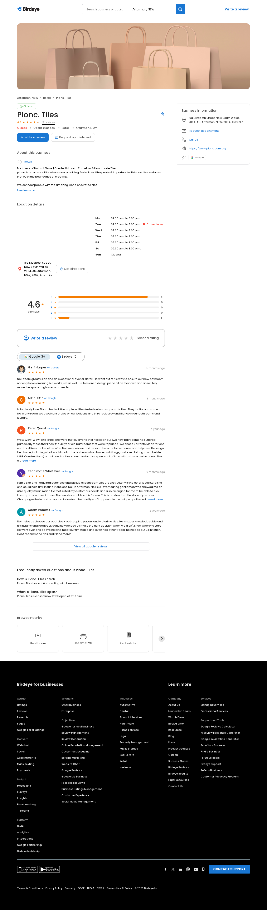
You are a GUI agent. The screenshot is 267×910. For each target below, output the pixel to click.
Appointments (26, 757)
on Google (53, 367)
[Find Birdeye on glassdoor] (203, 869)
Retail (47, 98)
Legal (123, 736)
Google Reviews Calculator (218, 726)
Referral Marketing (73, 757)
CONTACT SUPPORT (229, 869)
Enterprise (68, 711)
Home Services (129, 729)
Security (70, 888)
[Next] (162, 639)
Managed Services (212, 704)
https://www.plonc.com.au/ (207, 148)
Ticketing (23, 810)
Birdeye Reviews (178, 767)
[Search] (180, 9)
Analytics (23, 832)
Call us (193, 140)
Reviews (22, 711)
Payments (23, 770)
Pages (21, 723)
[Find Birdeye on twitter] (173, 869)
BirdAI (20, 826)
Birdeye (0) (67, 357)
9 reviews (48, 122)
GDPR (81, 888)
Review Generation (74, 739)
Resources (175, 729)
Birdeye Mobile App (29, 851)
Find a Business (210, 751)
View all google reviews (90, 546)
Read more (26, 190)
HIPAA (90, 888)
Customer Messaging (75, 751)
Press (171, 742)
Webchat (23, 745)
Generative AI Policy (119, 888)
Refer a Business (211, 770)
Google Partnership (29, 844)
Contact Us (175, 786)
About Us (174, 704)
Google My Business (74, 776)
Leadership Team (179, 711)
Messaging (24, 785)
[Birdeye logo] (29, 9)
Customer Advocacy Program (220, 776)
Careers (173, 754)
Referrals (22, 717)
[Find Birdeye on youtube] (196, 869)
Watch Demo (176, 717)
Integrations (25, 838)
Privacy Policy (53, 888)
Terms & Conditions (30, 888)
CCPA (100, 888)
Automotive (127, 704)
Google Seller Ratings (30, 729)
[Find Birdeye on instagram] (188, 869)
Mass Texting (25, 764)
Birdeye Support (211, 764)
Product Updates (179, 748)
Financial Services (131, 717)
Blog (171, 736)
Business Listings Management (82, 789)
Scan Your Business (213, 745)
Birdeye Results (178, 773)
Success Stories (178, 761)
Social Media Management (79, 801)
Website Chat (71, 764)
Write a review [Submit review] (32, 137)
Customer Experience (75, 795)
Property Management (134, 742)
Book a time (176, 723)
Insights (22, 798)
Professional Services (214, 711)
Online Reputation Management (82, 745)
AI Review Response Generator (220, 732)
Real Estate (127, 754)
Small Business (71, 704)
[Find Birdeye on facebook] (165, 869)
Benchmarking (26, 804)
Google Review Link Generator (220, 739)
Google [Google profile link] (197, 157)
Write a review (237, 9)
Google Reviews (72, 770)
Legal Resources (178, 779)
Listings (22, 704)
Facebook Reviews (73, 782)
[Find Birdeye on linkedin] (180, 869)
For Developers (210, 757)
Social (21, 751)
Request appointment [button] (204, 131)
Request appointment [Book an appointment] (73, 137)
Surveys (22, 792)
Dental (124, 711)
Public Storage (129, 748)
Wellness (125, 767)
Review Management (75, 732)
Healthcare (127, 723)
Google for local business (78, 726)
